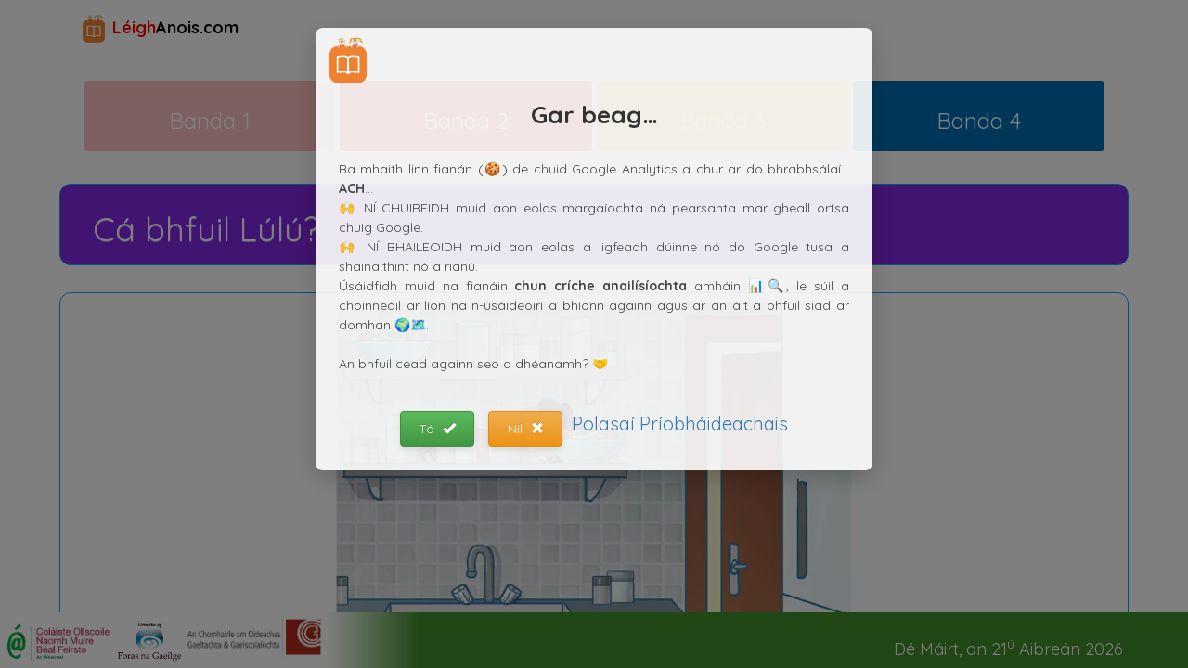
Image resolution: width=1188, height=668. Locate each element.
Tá (437, 428)
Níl (526, 428)
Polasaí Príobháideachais (680, 423)
